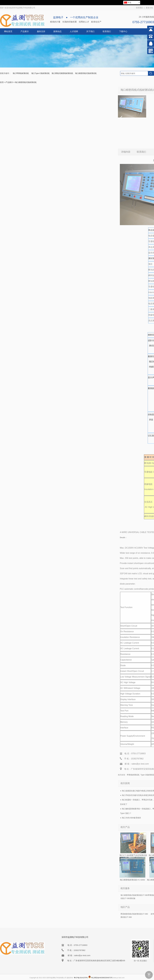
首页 (2, 82)
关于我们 (90, 31)
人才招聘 (74, 31)
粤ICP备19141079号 (81, 978)
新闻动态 (57, 31)
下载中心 (123, 31)
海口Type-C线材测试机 (40, 73)
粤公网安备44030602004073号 (101, 978)
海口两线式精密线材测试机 (62, 73)
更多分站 (149, 8)
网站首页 (8, 31)
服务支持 (41, 31)
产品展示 (25, 31)
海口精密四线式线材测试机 (86, 73)
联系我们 (139, 8)
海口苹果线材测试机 (21, 73)
